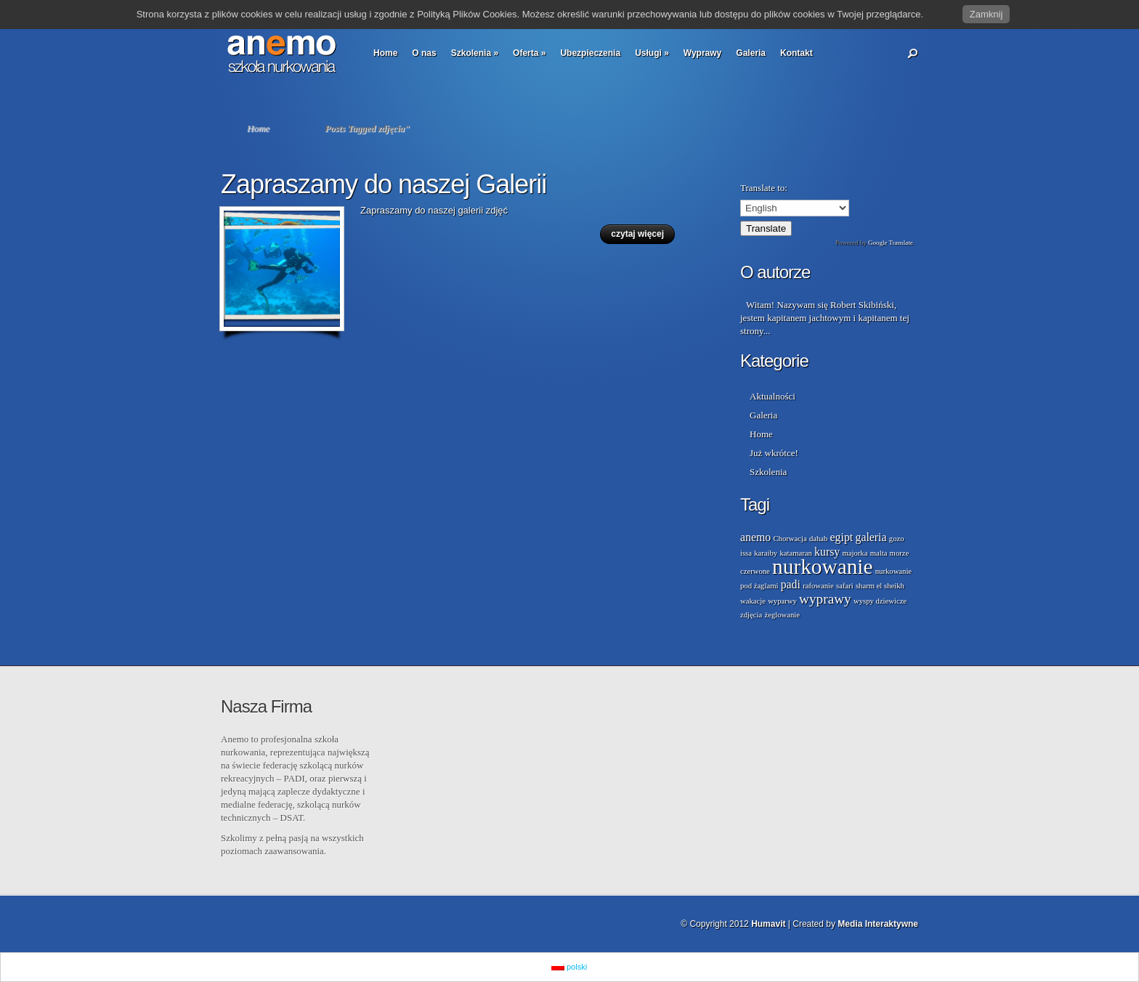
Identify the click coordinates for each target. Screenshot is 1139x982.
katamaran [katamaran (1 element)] (795, 553)
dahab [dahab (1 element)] (818, 539)
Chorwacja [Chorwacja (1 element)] (789, 539)
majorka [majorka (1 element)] (855, 553)
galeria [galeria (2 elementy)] (870, 537)
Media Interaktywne (878, 924)
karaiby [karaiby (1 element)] (765, 553)
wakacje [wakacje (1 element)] (753, 601)
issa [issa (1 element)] (746, 553)
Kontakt (796, 53)
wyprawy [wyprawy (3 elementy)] (825, 598)
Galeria (751, 53)
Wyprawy (702, 53)
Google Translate (890, 242)
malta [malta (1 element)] (879, 553)
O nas (424, 53)
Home (385, 53)
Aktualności (772, 396)
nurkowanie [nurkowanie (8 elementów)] (822, 566)
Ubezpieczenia (590, 53)
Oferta (529, 53)
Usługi (652, 53)
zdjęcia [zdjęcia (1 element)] (751, 615)
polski (569, 966)
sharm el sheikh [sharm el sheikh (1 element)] (880, 586)
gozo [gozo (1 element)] (896, 539)
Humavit (768, 924)
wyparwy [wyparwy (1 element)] (782, 601)
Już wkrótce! (774, 452)
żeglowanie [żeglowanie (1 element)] (782, 615)
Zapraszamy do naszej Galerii (383, 184)
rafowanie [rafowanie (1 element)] (818, 586)
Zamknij (986, 14)
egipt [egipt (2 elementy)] (842, 537)
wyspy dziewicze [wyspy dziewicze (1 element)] (880, 601)
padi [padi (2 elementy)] (790, 584)
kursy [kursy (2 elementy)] (827, 551)
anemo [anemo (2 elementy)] (755, 537)
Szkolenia (474, 53)
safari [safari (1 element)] (845, 586)
